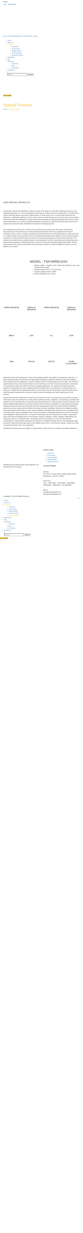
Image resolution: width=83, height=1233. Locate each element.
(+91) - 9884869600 (9, 4)
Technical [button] (11, 61)
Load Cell (15, 47)
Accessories (16, 49)
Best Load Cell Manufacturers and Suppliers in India (20, 36)
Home (9, 40)
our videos (15, 68)
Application (11, 57)
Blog (13, 66)
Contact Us (11, 70)
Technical (15, 63)
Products (7, 505)
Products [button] (10, 44)
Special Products (17, 55)
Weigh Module (16, 51)
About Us (11, 42)
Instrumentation (17, 53)
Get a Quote (7, 95)
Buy (9, 59)
